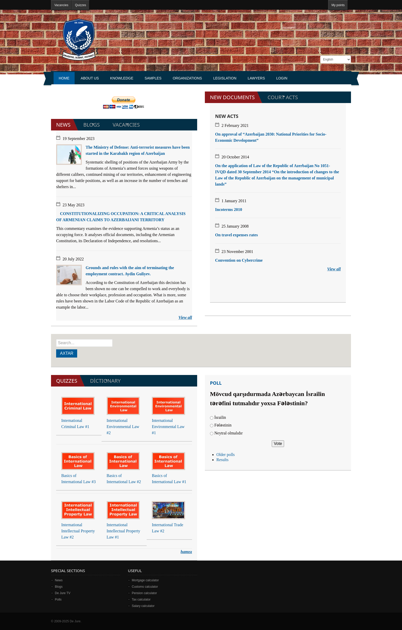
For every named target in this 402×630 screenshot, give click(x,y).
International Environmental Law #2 (123, 426)
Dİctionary (105, 380)
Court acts (282, 97)
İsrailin (220, 417)
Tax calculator (141, 599)
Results (222, 460)
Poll (216, 383)
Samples (153, 78)
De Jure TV (62, 593)
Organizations (187, 78)
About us (90, 78)
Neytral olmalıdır (228, 433)
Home (64, 78)
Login (281, 78)
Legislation (224, 78)
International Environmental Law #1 (168, 426)
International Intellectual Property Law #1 (123, 531)
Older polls (225, 454)
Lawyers (256, 78)
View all (185, 317)
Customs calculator (145, 586)
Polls (58, 599)
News (63, 124)
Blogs (91, 124)
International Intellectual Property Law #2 (78, 531)
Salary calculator (143, 606)
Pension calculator (144, 593)
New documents (232, 97)
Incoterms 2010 (228, 209)
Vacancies (61, 5)
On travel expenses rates (236, 235)
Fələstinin (223, 425)
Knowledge (121, 78)
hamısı (186, 552)
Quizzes (80, 5)
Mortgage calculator (145, 580)
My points (338, 5)
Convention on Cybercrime (239, 260)
